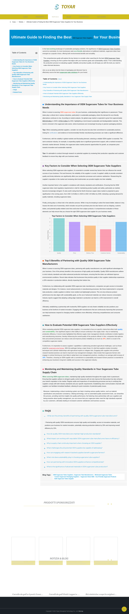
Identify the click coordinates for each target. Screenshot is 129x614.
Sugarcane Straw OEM (87, 476)
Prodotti (40, 17)
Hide (60, 79)
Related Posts (17, 92)
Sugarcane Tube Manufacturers (83, 475)
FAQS (15, 89)
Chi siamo (101, 17)
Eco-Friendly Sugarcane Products (105, 476)
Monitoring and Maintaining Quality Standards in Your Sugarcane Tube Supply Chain (23, 85)
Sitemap (80, 611)
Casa (25, 17)
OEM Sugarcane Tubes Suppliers (83, 38)
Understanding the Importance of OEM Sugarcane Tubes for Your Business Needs (24, 62)
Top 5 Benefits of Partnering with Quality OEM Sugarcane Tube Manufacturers (22, 74)
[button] (107, 504)
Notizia (55, 17)
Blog (69, 17)
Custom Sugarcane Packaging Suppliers (66, 476)
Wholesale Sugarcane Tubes (103, 475)
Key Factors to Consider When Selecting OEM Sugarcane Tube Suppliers (22, 68)
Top (124, 609)
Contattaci (84, 17)
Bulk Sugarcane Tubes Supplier (64, 478)
